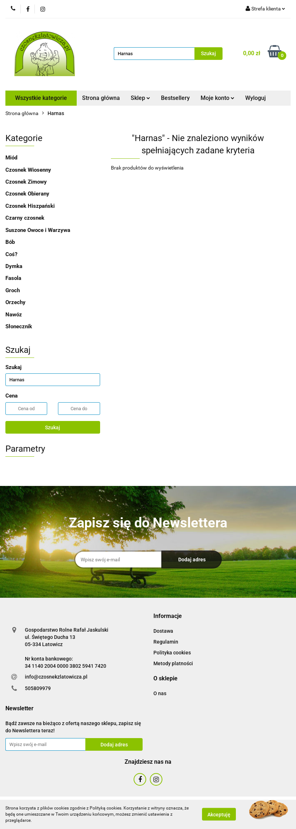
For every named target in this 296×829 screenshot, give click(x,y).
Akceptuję (218, 814)
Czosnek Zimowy (26, 182)
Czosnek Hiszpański (30, 206)
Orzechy (15, 302)
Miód (11, 157)
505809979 (38, 688)
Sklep (140, 98)
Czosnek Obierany (27, 193)
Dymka (13, 266)
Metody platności (173, 663)
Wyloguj (255, 98)
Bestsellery (175, 98)
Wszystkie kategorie (41, 98)
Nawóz (13, 314)
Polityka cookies (172, 652)
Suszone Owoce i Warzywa (37, 230)
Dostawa (163, 631)
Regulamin (165, 642)
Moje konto (217, 98)
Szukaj (52, 427)
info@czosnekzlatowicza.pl (56, 677)
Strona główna (101, 98)
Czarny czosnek (24, 218)
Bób (10, 242)
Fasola (13, 278)
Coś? (11, 254)
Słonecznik (18, 326)
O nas (159, 693)
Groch (12, 290)
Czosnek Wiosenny (28, 170)
